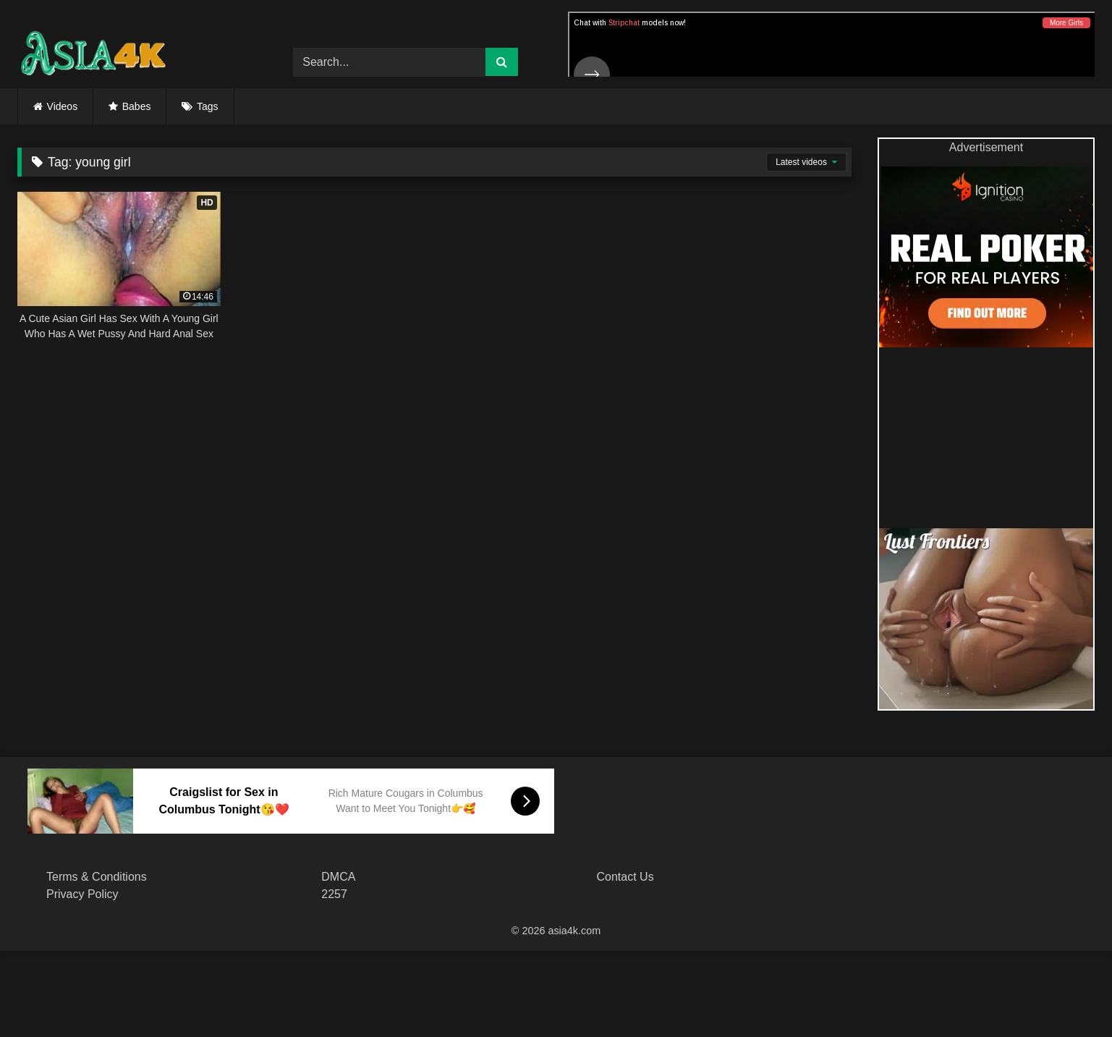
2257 (334, 894)
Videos (62, 106)
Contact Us (625, 877)
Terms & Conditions (96, 877)
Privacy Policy (82, 894)
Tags (207, 106)
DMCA (338, 877)
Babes (136, 106)
